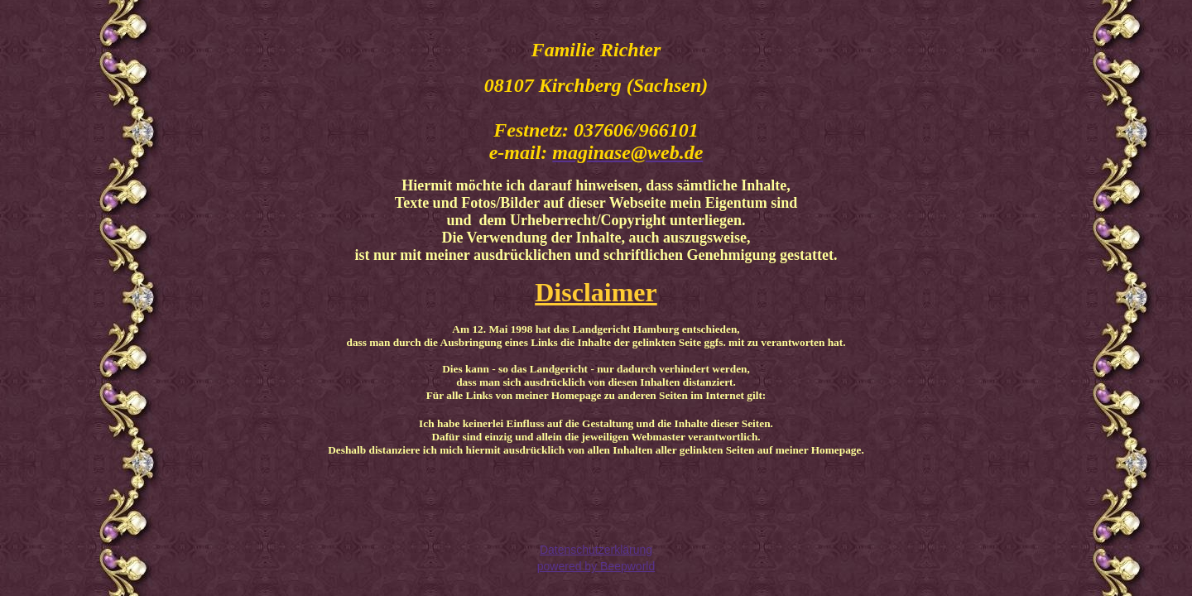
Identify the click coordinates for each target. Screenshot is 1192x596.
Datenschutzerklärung (596, 549)
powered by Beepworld (596, 566)
